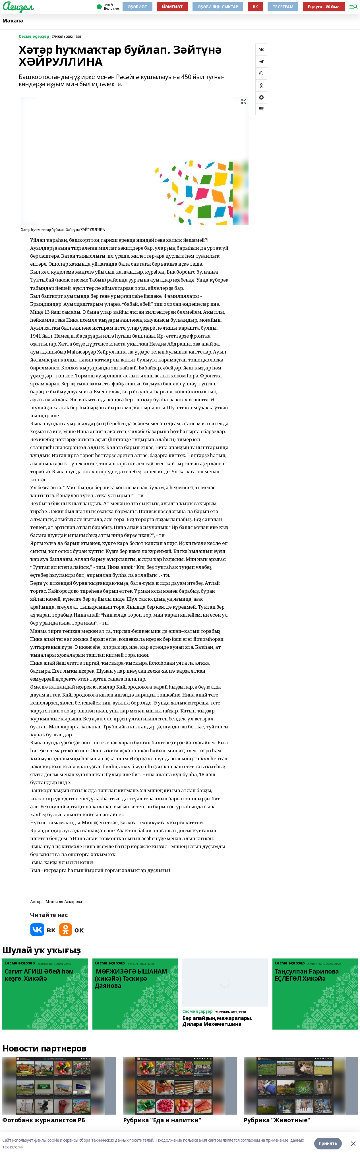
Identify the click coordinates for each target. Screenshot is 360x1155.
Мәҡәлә (12, 21)
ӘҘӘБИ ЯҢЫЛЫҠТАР (218, 6)
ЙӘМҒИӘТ (172, 6)
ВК (255, 6)
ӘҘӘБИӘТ (137, 6)
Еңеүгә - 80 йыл (324, 6)
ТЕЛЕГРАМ (283, 6)
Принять (328, 1143)
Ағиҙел (17, 6)
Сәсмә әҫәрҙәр (34, 36)
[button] (129, 878)
